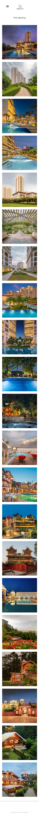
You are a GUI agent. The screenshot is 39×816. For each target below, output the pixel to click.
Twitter (16, 806)
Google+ (10, 808)
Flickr (24, 806)
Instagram (20, 808)
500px (30, 808)
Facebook (6, 806)
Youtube (33, 806)
